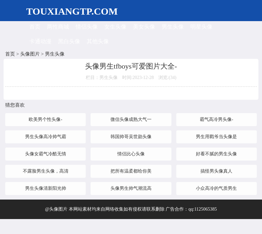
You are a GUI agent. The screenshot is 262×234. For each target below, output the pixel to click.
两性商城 (58, 27)
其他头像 (98, 41)
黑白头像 (69, 41)
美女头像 (144, 27)
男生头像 (173, 27)
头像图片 (30, 54)
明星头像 (201, 27)
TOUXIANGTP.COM (72, 11)
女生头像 (115, 27)
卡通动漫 (40, 41)
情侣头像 (87, 27)
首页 (34, 27)
